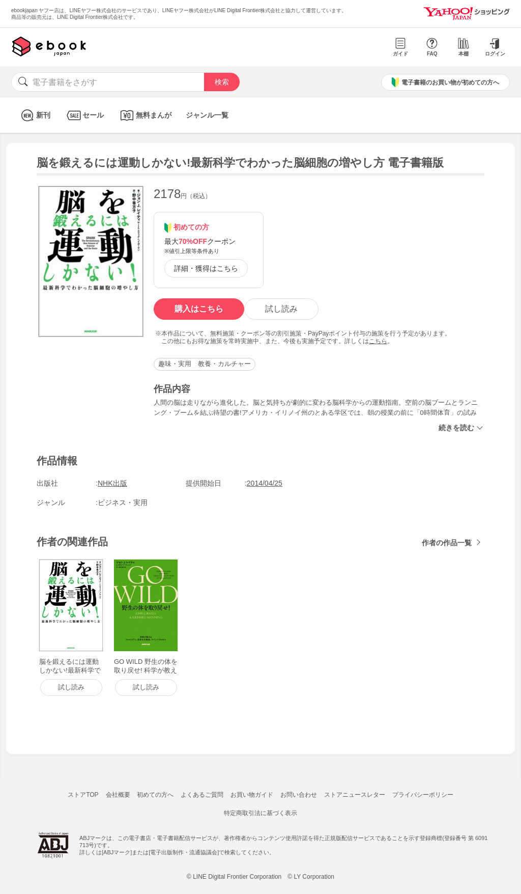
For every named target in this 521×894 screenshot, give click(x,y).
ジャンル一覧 (207, 115)
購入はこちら (199, 308)
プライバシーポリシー (422, 794)
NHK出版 (112, 483)
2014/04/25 (264, 483)
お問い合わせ (298, 794)
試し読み (281, 308)
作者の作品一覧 (447, 543)
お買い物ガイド (251, 794)
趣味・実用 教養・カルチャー (204, 364)
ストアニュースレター (354, 794)
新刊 (34, 115)
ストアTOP (83, 794)
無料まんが (144, 115)
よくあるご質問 (202, 794)
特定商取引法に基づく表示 (260, 813)
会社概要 (118, 794)
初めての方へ (155, 794)
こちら (378, 341)
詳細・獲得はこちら (206, 268)
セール (84, 115)
